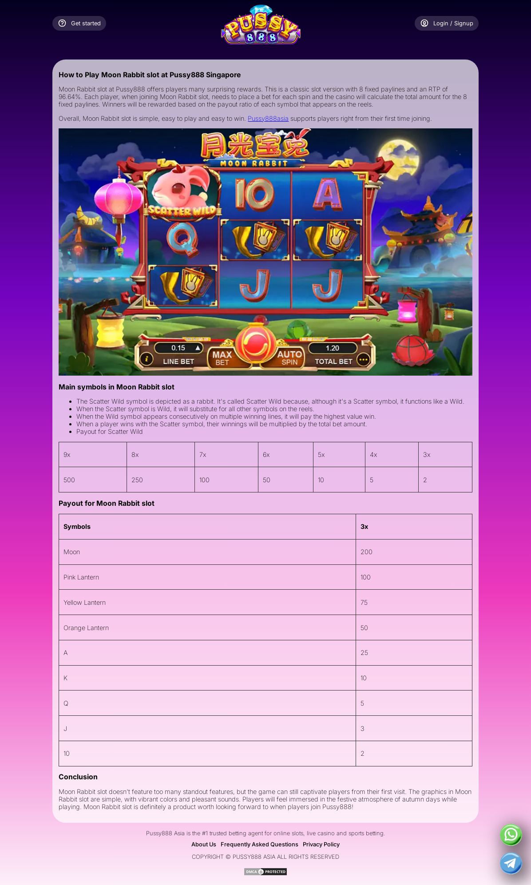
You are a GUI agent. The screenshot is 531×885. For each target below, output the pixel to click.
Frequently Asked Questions (259, 844)
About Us (203, 844)
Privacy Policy (321, 844)
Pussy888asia (268, 118)
